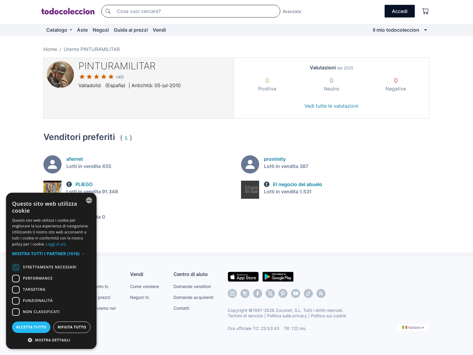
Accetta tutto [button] (31, 327)
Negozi (101, 30)
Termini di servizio (245, 315)
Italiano (413, 327)
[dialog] (51, 271)
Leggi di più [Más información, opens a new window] (56, 244)
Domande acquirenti (193, 297)
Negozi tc (139, 297)
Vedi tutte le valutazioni (331, 106)
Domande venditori (192, 286)
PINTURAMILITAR (117, 66)
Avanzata (292, 11)
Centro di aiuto (190, 274)
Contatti (181, 308)
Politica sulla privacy (287, 315)
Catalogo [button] (57, 30)
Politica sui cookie (328, 315)
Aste (82, 30)
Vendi (159, 30)
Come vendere (144, 286)
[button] (51, 253)
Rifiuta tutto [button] (72, 327)
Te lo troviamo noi (98, 308)
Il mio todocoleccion (396, 30)
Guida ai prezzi (131, 30)
